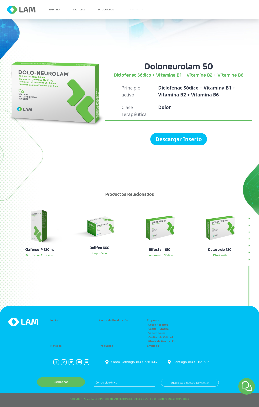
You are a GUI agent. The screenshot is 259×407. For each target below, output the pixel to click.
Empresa (54, 9)
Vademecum (156, 333)
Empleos (153, 345)
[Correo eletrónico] (124, 383)
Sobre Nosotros (158, 324)
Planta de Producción (113, 320)
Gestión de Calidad (160, 337)
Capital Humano (158, 328)
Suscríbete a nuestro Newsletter (190, 382)
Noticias (79, 9)
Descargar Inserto (178, 139)
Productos (107, 9)
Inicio (54, 320)
